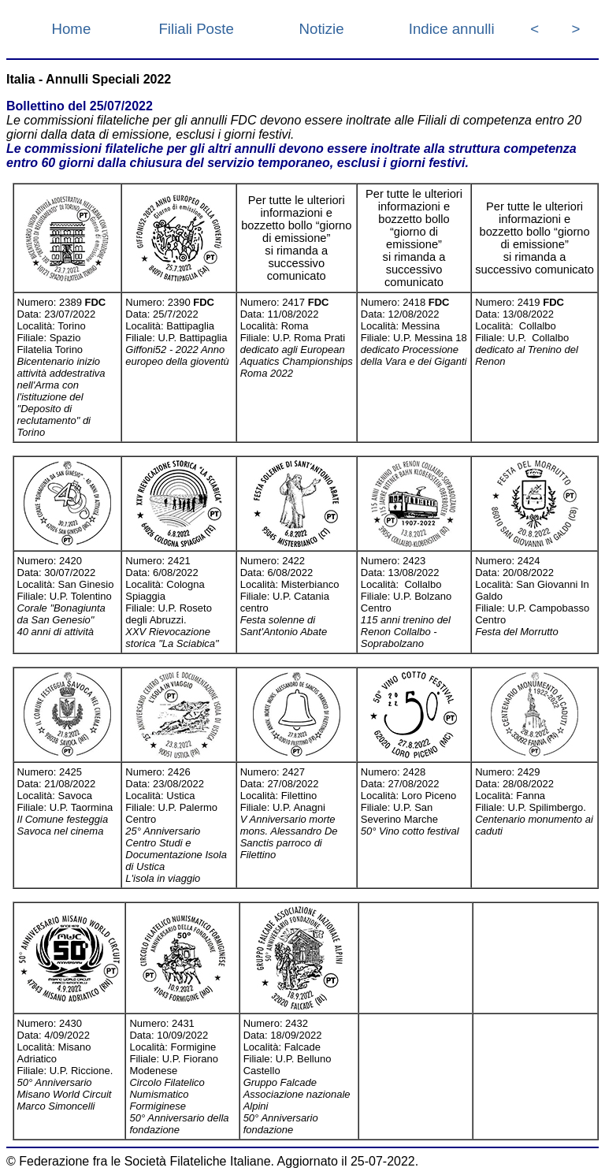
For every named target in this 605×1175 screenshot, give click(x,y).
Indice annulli (452, 28)
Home (71, 28)
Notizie (321, 28)
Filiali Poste (195, 28)
